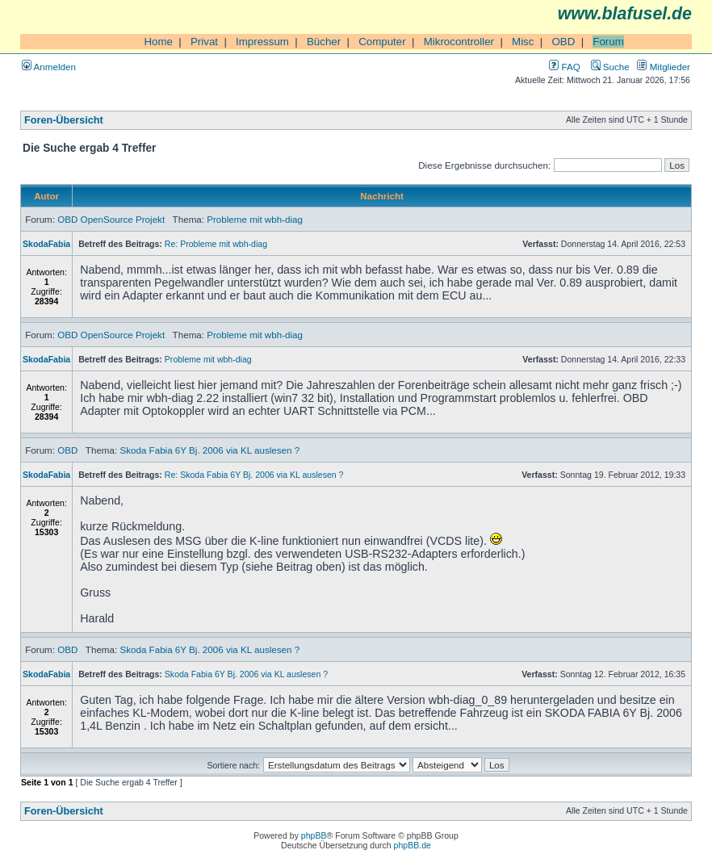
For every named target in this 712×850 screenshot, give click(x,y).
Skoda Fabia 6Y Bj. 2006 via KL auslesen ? (209, 450)
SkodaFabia (46, 244)
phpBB (314, 835)
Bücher (324, 42)
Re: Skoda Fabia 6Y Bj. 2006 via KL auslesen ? (254, 474)
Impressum (262, 42)
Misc (523, 42)
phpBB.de (412, 845)
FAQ (564, 66)
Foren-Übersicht (63, 120)
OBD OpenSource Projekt (111, 219)
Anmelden (49, 66)
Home (158, 42)
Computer (382, 42)
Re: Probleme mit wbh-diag (216, 244)
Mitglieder (663, 66)
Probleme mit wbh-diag (255, 219)
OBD (563, 42)
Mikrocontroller (459, 42)
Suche (610, 66)
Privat (204, 42)
